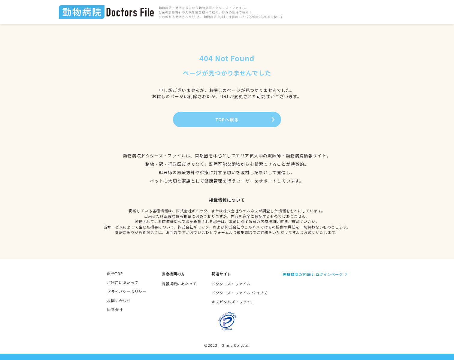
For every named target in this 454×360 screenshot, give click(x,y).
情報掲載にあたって (179, 283)
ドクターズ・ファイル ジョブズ (240, 292)
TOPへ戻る (227, 119)
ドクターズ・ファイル (231, 283)
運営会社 (115, 309)
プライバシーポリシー (126, 291)
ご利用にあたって (122, 282)
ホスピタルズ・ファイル (233, 301)
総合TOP (115, 273)
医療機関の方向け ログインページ (313, 274)
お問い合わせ (119, 300)
